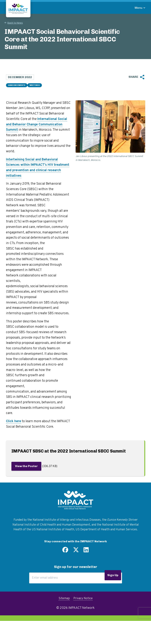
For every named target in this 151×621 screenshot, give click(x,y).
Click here (13, 421)
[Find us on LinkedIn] (86, 551)
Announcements (16, 85)
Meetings (35, 85)
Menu (138, 7)
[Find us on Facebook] (65, 551)
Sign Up (112, 575)
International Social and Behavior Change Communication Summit (36, 124)
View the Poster (26, 466)
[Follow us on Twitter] (76, 551)
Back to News (15, 23)
